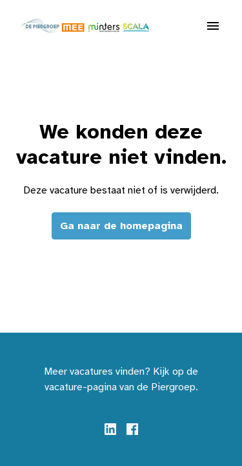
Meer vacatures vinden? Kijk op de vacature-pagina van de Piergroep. (121, 379)
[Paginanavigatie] (213, 26)
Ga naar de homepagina (121, 225)
